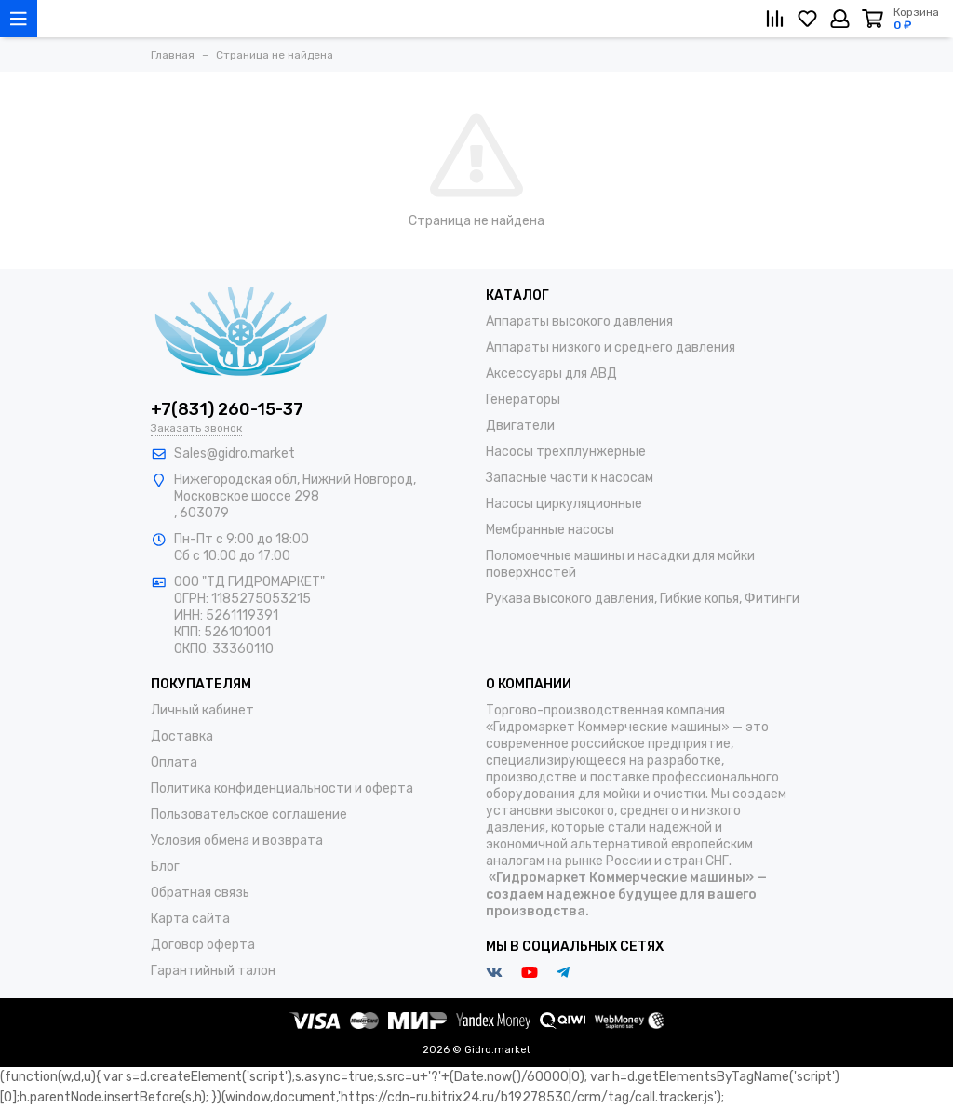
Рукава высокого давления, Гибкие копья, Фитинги (642, 599)
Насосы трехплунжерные (566, 452)
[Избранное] (807, 18)
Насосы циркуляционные (564, 504)
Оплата (174, 762)
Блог (165, 866)
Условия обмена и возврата (237, 840)
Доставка (182, 736)
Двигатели (520, 426)
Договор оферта (203, 945)
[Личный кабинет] (840, 18)
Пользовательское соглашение (249, 814)
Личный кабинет (202, 710)
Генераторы (523, 399)
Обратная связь (200, 893)
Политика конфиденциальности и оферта (282, 788)
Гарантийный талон (213, 971)
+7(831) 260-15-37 (227, 409)
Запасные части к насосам (569, 478)
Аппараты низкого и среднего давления (610, 347)
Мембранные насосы (550, 530)
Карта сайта (190, 919)
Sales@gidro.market (234, 453)
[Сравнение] (774, 18)
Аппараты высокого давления (579, 321)
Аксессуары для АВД (551, 373)
